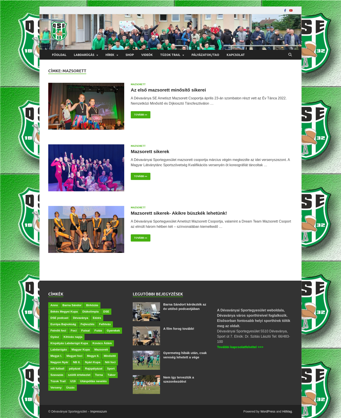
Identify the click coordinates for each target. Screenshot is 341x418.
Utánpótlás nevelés (93, 381)
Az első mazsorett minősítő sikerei (168, 89)
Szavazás (56, 375)
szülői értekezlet (79, 375)
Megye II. (93, 356)
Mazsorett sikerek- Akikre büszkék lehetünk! (179, 213)
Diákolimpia (90, 311)
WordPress (268, 411)
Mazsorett (138, 84)
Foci (74, 330)
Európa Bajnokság (63, 324)
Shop (130, 55)
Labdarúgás (84, 55)
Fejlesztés (88, 324)
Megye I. (56, 356)
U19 (73, 381)
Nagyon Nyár (59, 362)
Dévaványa (80, 318)
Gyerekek (113, 330)
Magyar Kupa (81, 349)
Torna (99, 375)
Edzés (97, 318)
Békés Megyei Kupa (64, 311)
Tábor (111, 375)
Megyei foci (75, 356)
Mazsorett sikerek (150, 151)
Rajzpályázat (93, 368)
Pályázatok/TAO (205, 55)
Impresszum (98, 411)
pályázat (75, 368)
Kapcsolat (236, 55)
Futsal (85, 330)
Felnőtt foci (58, 330)
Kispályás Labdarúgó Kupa (69, 343)
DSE (106, 311)
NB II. (76, 362)
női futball (57, 368)
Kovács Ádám (102, 343)
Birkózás (92, 305)
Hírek (109, 55)
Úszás (70, 387)
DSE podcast (59, 318)
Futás (98, 330)
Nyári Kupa (92, 362)
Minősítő (110, 356)
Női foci (110, 362)
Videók (147, 55)
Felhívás (105, 324)
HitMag (287, 411)
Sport (111, 368)
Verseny (56, 387)
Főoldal (59, 55)
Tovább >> (139, 113)
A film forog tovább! (178, 328)
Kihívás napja (73, 337)
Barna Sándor (71, 305)
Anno (54, 305)
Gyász (54, 337)
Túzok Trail (170, 55)
